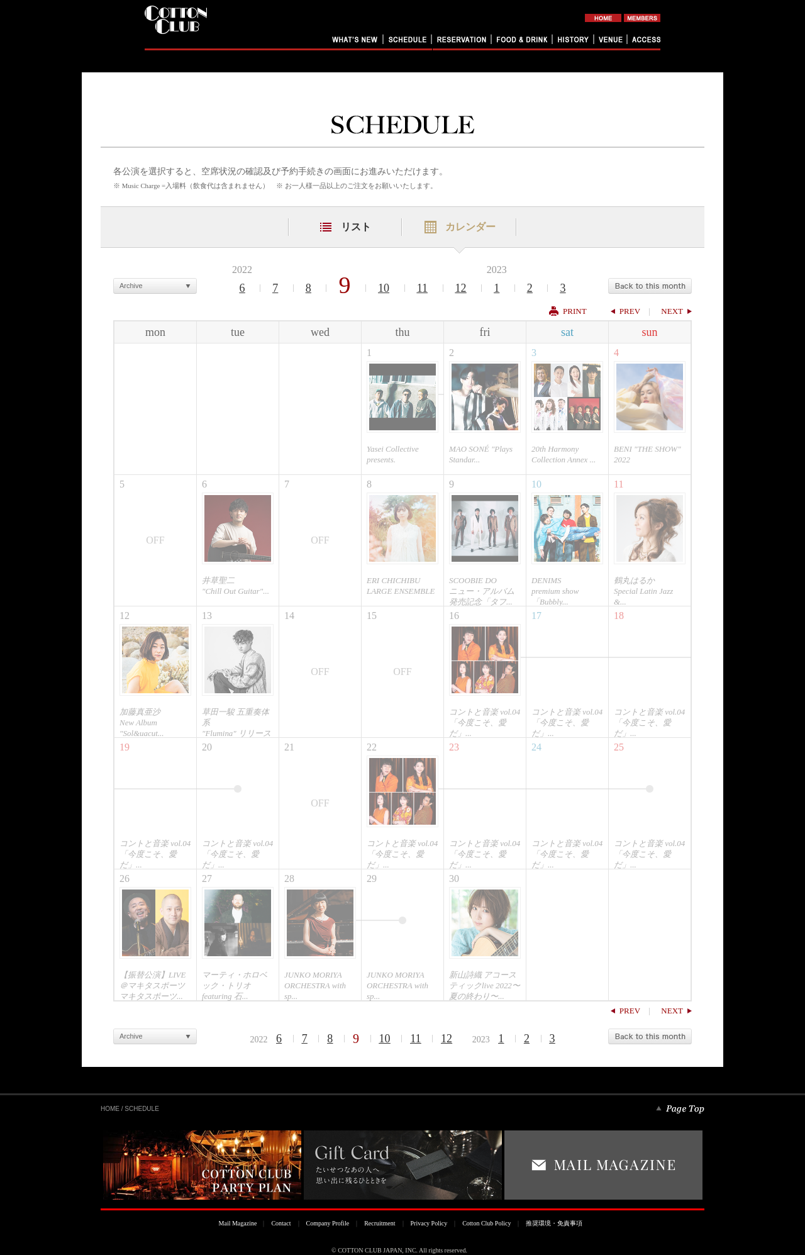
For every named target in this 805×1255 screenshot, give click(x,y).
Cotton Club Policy (486, 1223)
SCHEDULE (141, 1108)
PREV (629, 311)
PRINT (575, 311)
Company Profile (328, 1223)
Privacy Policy (429, 1223)
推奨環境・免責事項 (554, 1223)
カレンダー (470, 226)
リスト (356, 226)
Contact (281, 1223)
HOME (110, 1108)
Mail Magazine (238, 1223)
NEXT (672, 311)
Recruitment (379, 1223)
